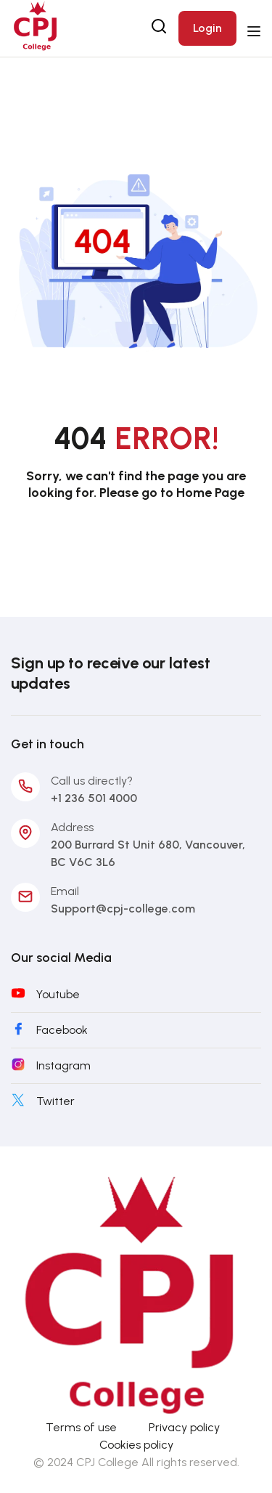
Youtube (58, 994)
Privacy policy (184, 1427)
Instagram (63, 1065)
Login (207, 28)
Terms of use (81, 1427)
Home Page (210, 493)
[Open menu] (255, 31)
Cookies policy (136, 1445)
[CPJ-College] (136, 1293)
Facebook (62, 1030)
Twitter (55, 1101)
